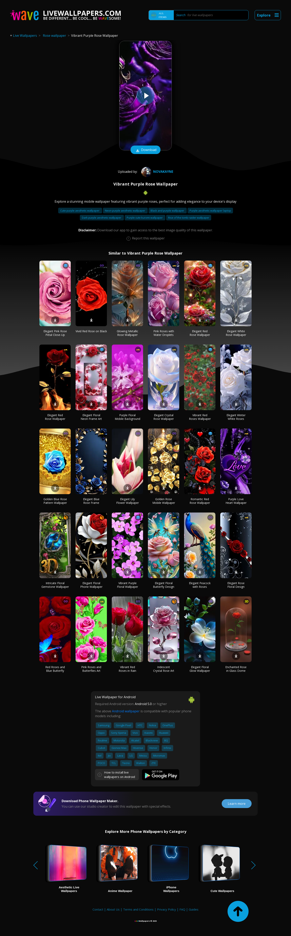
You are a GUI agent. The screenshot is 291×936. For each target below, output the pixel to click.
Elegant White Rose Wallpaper (236, 333)
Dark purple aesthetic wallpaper (102, 217)
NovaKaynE (156, 171)
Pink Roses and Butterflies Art (91, 669)
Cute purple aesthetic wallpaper (80, 210)
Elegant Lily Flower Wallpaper (127, 501)
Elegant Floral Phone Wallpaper (91, 585)
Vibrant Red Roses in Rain (127, 669)
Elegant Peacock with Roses (200, 585)
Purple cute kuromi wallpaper (145, 217)
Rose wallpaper (54, 35)
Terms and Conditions (138, 909)
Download (145, 150)
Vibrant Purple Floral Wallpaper (127, 585)
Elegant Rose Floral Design (236, 585)
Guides (193, 909)
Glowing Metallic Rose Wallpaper (127, 333)
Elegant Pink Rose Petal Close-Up (55, 333)
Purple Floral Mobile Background (127, 417)
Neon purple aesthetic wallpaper (125, 210)
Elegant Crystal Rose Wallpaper (163, 417)
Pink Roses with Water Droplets (163, 333)
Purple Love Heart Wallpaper (236, 501)
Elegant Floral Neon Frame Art (91, 417)
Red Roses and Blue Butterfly (55, 669)
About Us (113, 909)
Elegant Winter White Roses (236, 417)
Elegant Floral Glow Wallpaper (200, 669)
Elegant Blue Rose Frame (91, 501)
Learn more (237, 803)
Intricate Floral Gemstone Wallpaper (55, 585)
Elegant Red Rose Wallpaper (200, 333)
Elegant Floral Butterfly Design (163, 585)
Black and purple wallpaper (168, 210)
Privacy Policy (166, 909)
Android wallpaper (126, 711)
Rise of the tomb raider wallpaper (188, 217)
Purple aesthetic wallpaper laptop (210, 210)
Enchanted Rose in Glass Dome (236, 669)
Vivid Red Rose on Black (91, 331)
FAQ (182, 909)
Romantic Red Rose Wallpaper (200, 501)
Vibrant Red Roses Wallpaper (200, 417)
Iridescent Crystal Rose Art (163, 669)
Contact (98, 909)
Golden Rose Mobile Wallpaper (163, 501)
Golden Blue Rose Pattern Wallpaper (55, 501)
